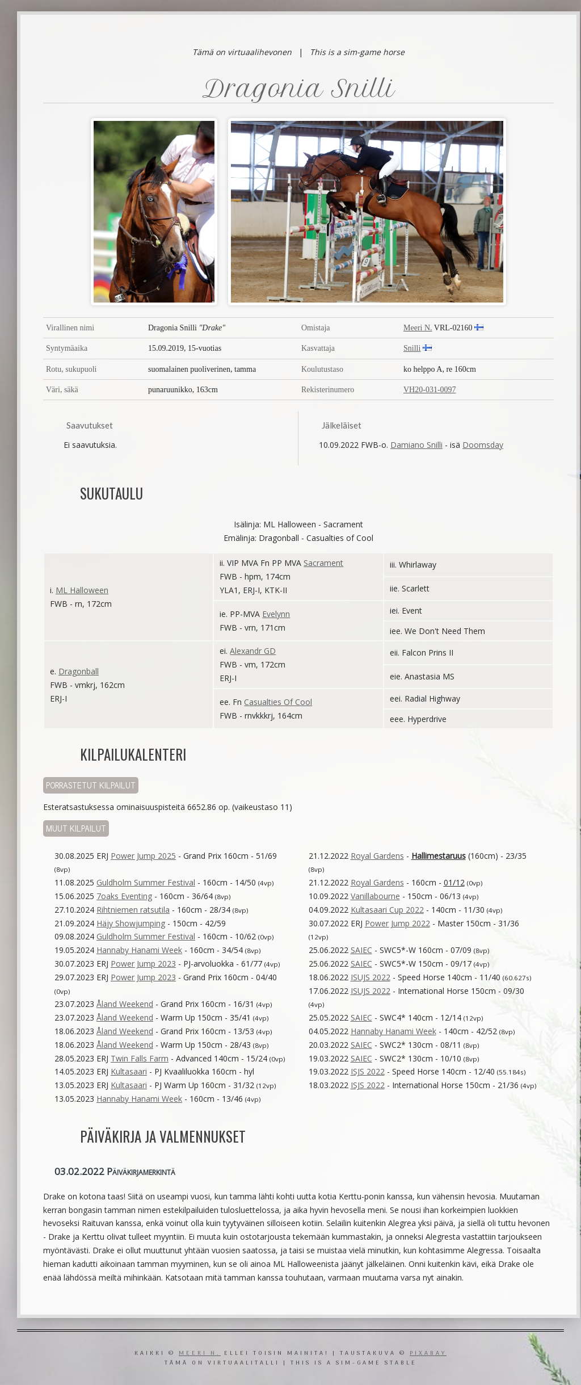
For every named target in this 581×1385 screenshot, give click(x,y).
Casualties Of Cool (278, 701)
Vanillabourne (375, 896)
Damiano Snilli (416, 444)
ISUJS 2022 (370, 977)
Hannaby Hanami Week (139, 950)
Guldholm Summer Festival (145, 882)
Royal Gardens (377, 855)
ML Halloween (82, 590)
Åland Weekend (124, 1003)
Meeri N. (417, 328)
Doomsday (482, 444)
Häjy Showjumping (130, 923)
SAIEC (361, 950)
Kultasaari (129, 1071)
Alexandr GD (253, 650)
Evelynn (276, 613)
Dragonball (78, 671)
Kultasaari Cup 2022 (387, 909)
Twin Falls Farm (140, 1058)
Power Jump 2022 (397, 923)
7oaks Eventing (124, 896)
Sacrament (323, 562)
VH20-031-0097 (429, 389)
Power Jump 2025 (143, 855)
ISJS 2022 (368, 1071)
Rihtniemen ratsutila (133, 909)
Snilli (411, 348)
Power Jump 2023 (143, 963)
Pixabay (428, 1353)
